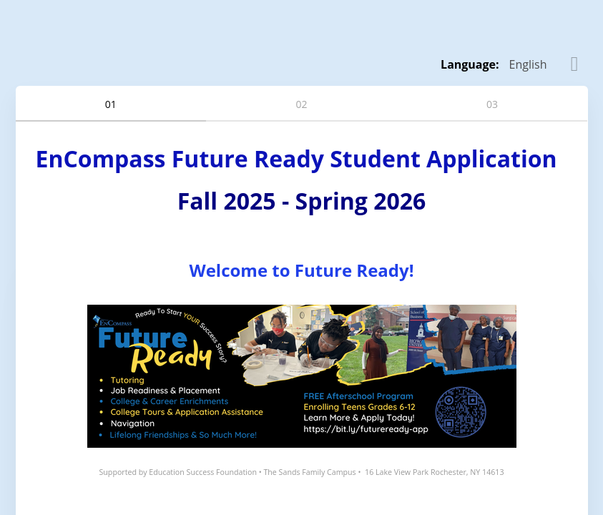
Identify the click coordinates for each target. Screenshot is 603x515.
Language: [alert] (470, 64)
